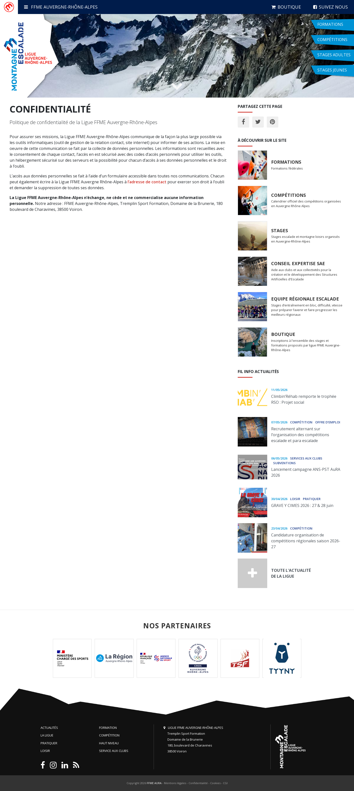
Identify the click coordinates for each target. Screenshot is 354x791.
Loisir (45, 750)
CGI (225, 783)
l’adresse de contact (147, 182)
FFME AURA (154, 783)
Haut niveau (109, 743)
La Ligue (47, 735)
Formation (108, 727)
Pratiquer (49, 743)
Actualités (49, 727)
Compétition (109, 735)
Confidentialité (198, 783)
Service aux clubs (113, 750)
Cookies (215, 783)
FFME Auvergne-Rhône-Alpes (61, 7)
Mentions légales (175, 783)
